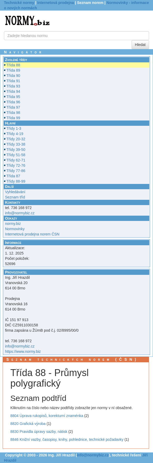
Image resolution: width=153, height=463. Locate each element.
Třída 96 (13, 102)
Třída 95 (13, 97)
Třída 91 (13, 81)
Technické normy (19, 3)
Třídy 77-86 (15, 171)
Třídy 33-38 (15, 144)
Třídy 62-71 (15, 160)
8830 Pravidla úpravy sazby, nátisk (38, 431)
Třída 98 (13, 112)
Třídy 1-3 (13, 128)
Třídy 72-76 (15, 165)
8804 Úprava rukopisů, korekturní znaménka (46, 416)
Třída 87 (13, 176)
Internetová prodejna (55, 3)
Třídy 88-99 (15, 181)
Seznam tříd (15, 197)
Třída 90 (13, 75)
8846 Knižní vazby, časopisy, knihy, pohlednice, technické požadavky (66, 439)
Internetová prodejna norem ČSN (32, 234)
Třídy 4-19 (14, 134)
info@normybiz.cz (19, 213)
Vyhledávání (15, 192)
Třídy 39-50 (15, 149)
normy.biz (13, 223)
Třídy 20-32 (15, 139)
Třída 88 (13, 65)
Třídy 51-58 (15, 155)
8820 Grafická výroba (28, 424)
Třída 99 (13, 118)
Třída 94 (13, 91)
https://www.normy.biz (23, 351)
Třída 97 (13, 107)
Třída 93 (13, 86)
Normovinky (15, 229)
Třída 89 (13, 70)
